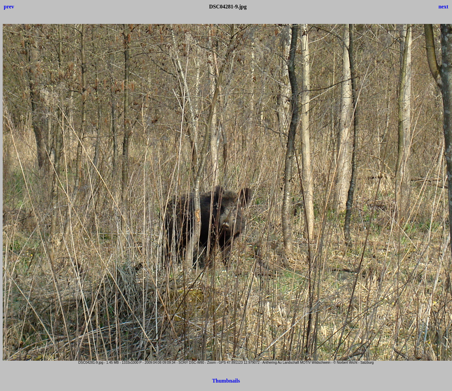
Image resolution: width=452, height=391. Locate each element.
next (443, 6)
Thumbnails (226, 381)
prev (9, 6)
